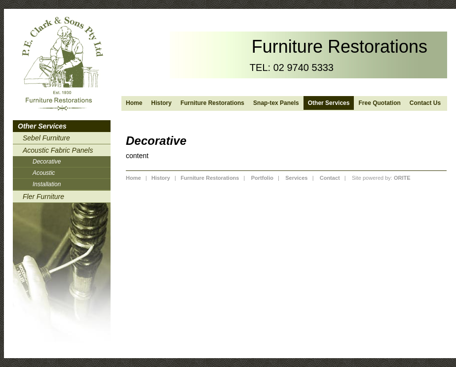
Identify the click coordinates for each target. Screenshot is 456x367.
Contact (330, 178)
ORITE (402, 178)
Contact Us (425, 103)
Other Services (329, 103)
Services (296, 178)
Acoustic (44, 172)
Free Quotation (379, 103)
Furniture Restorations (212, 103)
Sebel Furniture (46, 138)
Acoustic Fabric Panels (58, 150)
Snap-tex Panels (276, 103)
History (161, 103)
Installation (47, 184)
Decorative (47, 161)
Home (134, 103)
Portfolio (262, 178)
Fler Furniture (43, 196)
